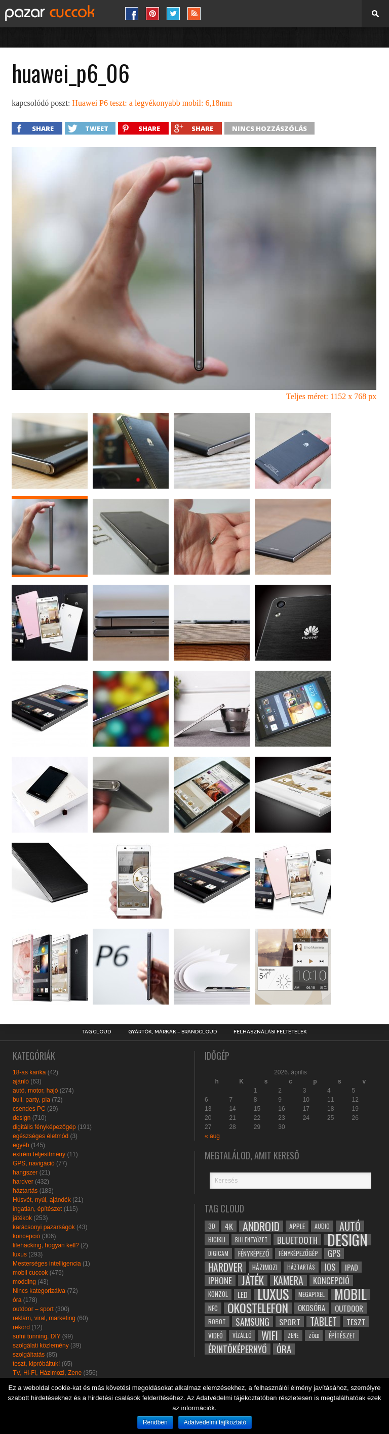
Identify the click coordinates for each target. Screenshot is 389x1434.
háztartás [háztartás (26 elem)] (301, 1267)
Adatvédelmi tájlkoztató (215, 1422)
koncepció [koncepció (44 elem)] (331, 1280)
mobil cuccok (30, 1272)
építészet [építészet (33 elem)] (342, 1335)
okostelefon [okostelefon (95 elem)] (257, 1308)
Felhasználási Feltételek (270, 1031)
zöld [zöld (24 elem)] (313, 1335)
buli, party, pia (31, 1099)
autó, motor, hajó (35, 1090)
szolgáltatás (29, 1354)
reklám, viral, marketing (44, 1318)
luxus (20, 1254)
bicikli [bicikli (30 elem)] (216, 1239)
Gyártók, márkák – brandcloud (172, 1031)
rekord (21, 1327)
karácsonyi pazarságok (44, 1227)
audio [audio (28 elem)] (322, 1226)
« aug (212, 1136)
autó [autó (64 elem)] (350, 1226)
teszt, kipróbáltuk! (36, 1363)
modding (24, 1281)
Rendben (155, 1422)
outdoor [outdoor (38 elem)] (349, 1308)
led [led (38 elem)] (243, 1294)
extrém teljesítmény (39, 1154)
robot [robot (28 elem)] (217, 1321)
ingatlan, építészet (37, 1208)
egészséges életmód (40, 1136)
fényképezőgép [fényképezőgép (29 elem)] (298, 1253)
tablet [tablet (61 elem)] (323, 1321)
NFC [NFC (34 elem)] (213, 1307)
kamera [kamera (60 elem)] (288, 1280)
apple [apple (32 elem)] (297, 1226)
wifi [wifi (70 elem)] (269, 1335)
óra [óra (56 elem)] (284, 1349)
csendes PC (29, 1108)
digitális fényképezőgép (44, 1127)
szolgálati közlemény (41, 1345)
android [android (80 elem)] (261, 1226)
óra (17, 1299)
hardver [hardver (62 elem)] (225, 1267)
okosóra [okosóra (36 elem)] (311, 1307)
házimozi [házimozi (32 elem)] (265, 1267)
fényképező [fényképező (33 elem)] (253, 1253)
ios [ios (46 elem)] (330, 1267)
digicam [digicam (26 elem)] (218, 1253)
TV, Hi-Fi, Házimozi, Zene (47, 1372)
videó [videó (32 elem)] (215, 1335)
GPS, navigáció (34, 1163)
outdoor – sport (33, 1309)
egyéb (21, 1145)
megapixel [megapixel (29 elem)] (311, 1294)
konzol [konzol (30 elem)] (218, 1294)
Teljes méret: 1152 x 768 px (331, 396)
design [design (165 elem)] (347, 1239)
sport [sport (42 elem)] (289, 1321)
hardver (23, 1181)
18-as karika (29, 1072)
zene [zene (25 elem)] (293, 1335)
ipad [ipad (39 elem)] (351, 1267)
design (21, 1117)
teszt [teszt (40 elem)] (356, 1321)
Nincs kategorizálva (39, 1290)
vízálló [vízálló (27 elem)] (242, 1335)
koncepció (26, 1236)
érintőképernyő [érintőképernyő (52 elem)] (237, 1349)
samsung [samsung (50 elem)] (252, 1321)
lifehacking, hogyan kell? (46, 1245)
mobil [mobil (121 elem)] (350, 1294)
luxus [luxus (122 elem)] (273, 1294)
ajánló (21, 1081)
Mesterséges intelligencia (47, 1263)
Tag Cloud (96, 1031)
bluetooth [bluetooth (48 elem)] (297, 1239)
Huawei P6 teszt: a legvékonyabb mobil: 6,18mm (152, 103)
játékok (22, 1218)
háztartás (25, 1190)
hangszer (25, 1172)
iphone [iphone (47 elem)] (220, 1280)
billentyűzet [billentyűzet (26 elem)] (251, 1239)
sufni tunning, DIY (37, 1336)
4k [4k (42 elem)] (229, 1226)
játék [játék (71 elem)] (253, 1280)
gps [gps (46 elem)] (334, 1253)
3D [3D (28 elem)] (211, 1226)
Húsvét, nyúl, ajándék (42, 1199)
